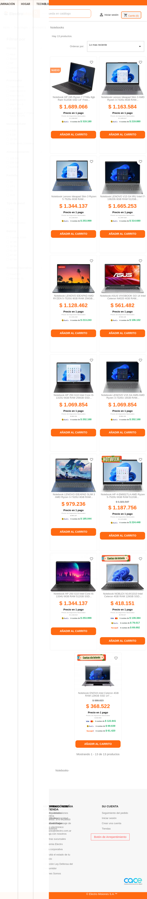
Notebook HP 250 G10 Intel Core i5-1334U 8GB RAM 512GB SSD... (74, 595)
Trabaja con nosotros (55, 833)
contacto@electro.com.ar (57, 830)
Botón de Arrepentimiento (110, 836)
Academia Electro (53, 844)
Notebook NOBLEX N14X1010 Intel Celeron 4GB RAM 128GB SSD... (123, 595)
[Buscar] (61, 13)
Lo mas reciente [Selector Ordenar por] (115, 46)
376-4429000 (63, 819)
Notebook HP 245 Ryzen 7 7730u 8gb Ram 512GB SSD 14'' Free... (74, 98)
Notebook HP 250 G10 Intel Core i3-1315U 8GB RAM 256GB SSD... (74, 396)
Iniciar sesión (109, 818)
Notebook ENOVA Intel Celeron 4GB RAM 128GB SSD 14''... (98, 694)
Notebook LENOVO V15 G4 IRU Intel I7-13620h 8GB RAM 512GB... (122, 198)
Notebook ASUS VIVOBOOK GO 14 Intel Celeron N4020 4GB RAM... (123, 297)
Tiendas (106, 828)
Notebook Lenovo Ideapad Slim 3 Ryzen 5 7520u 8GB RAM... (73, 198)
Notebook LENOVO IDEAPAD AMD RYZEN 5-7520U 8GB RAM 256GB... (74, 297)
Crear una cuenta (111, 823)
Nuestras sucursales (54, 839)
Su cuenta (110, 806)
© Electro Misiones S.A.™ (101, 894)
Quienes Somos (52, 873)
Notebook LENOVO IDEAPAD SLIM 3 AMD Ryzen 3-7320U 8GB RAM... (74, 495)
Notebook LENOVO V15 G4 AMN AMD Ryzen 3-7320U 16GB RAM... (123, 396)
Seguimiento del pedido (115, 813)
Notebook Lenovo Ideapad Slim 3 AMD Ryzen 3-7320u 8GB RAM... (123, 98)
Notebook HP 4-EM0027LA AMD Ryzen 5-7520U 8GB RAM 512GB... (123, 495)
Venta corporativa (53, 849)
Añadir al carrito (73, 134)
